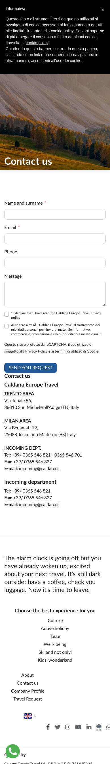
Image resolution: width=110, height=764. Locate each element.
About (27, 675)
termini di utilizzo (68, 351)
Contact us (28, 683)
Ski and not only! (55, 652)
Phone (10, 252)
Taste (55, 636)
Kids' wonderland (55, 660)
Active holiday (55, 628)
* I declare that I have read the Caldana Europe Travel (56, 315)
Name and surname (25, 203)
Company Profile (27, 691)
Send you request (30, 368)
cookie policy (37, 43)
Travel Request (27, 699)
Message (13, 276)
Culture (55, 620)
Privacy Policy (36, 351)
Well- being (55, 644)
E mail (11, 227)
